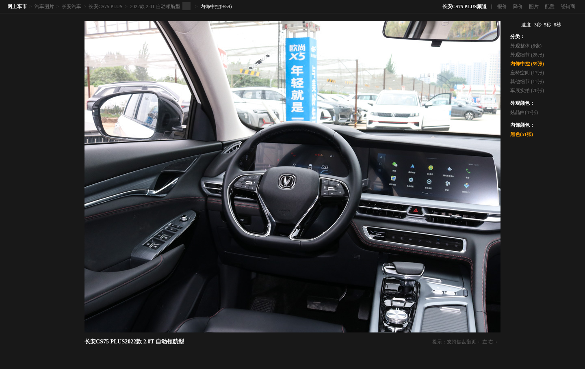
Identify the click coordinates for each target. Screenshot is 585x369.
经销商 (568, 6)
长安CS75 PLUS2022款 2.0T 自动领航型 (134, 342)
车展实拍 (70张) (527, 90)
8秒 (557, 25)
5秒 (547, 25)
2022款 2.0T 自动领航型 (155, 6)
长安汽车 (71, 6)
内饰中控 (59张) (527, 64)
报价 (502, 6)
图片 (534, 6)
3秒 (538, 25)
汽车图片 (44, 6)
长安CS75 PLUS (105, 6)
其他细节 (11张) (527, 81)
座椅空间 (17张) (527, 73)
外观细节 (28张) (527, 55)
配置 (550, 6)
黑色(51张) (521, 134)
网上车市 (17, 6)
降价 (518, 6)
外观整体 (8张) (526, 46)
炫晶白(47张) (524, 112)
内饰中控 (210, 6)
